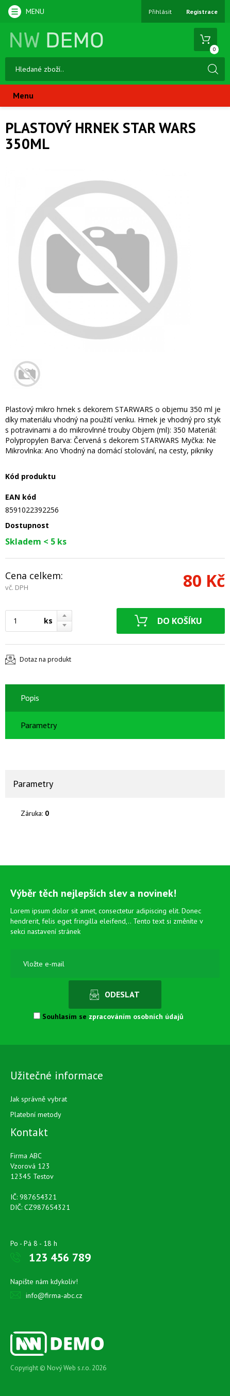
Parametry (39, 725)
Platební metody (35, 1114)
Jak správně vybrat (38, 1099)
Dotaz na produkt (45, 659)
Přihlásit (160, 11)
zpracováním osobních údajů (136, 1016)
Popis (30, 698)
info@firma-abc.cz (54, 1295)
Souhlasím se (109, 1016)
